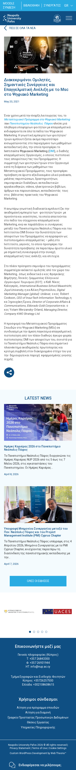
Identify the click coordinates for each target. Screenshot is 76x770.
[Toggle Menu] (69, 18)
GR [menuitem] (66, 5)
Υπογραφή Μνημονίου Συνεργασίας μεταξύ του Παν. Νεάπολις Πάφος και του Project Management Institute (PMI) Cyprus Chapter (36, 532)
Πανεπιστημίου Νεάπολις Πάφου (31, 123)
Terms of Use (39, 748)
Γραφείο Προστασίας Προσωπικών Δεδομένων (38, 717)
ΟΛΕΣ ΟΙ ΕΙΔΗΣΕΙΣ (38, 581)
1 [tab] (30, 632)
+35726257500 (43, 680)
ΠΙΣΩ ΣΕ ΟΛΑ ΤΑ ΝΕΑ (22, 28)
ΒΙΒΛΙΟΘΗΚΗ (32, 5)
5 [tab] (46, 632)
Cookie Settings (57, 748)
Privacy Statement (20, 748)
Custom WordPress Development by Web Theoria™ (38, 753)
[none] (68, 5)
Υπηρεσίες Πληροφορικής (38, 727)
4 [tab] (42, 632)
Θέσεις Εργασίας (38, 722)
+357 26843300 (40, 658)
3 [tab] (38, 632)
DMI (51, 151)
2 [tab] (34, 632)
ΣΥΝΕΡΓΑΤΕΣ (52, 5)
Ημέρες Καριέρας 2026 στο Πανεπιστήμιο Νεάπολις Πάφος (32, 448)
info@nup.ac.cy (40, 666)
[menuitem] (68, 5)
